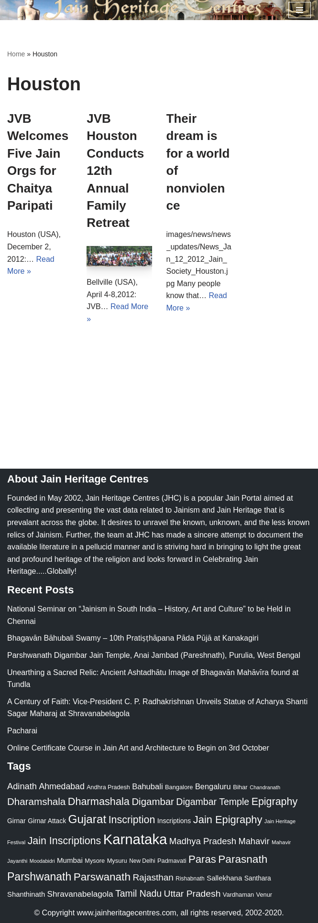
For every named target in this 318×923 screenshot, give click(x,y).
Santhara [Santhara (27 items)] (257, 878)
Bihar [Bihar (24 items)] (240, 787)
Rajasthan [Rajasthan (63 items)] (153, 877)
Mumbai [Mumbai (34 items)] (70, 860)
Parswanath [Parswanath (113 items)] (102, 877)
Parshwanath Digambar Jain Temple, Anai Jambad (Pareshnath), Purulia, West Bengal (153, 655)
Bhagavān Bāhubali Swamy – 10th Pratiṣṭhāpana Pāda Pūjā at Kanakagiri (132, 638)
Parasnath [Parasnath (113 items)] (242, 859)
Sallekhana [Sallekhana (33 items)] (224, 878)
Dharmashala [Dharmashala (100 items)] (99, 801)
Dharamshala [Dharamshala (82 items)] (36, 801)
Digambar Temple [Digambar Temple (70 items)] (212, 801)
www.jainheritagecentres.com (126, 913)
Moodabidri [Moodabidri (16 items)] (42, 861)
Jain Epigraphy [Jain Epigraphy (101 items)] (228, 820)
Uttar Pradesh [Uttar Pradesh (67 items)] (192, 894)
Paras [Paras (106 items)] (202, 859)
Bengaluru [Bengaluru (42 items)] (213, 786)
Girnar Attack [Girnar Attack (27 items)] (47, 821)
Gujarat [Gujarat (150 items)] (87, 819)
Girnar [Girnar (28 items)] (16, 821)
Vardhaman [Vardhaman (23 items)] (238, 894)
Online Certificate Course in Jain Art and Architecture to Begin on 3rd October (138, 748)
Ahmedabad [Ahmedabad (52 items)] (61, 786)
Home (16, 54)
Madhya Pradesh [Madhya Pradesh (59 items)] (202, 841)
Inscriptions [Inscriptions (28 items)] (174, 821)
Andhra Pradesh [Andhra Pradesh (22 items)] (108, 787)
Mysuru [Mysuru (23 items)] (117, 860)
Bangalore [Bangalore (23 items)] (179, 787)
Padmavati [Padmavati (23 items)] (171, 860)
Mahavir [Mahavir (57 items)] (254, 841)
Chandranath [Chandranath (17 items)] (265, 787)
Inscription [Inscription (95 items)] (132, 820)
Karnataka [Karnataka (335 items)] (135, 839)
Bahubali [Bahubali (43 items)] (147, 786)
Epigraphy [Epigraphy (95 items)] (274, 801)
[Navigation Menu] (299, 10)
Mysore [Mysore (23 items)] (95, 860)
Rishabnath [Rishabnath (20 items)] (189, 878)
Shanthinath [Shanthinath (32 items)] (26, 894)
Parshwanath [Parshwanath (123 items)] (39, 876)
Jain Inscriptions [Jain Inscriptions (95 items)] (64, 841)
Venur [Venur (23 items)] (264, 894)
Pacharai (22, 731)
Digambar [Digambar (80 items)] (153, 801)
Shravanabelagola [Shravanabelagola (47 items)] (80, 894)
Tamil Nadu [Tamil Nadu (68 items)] (138, 893)
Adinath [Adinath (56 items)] (22, 786)
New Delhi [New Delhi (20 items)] (142, 861)
